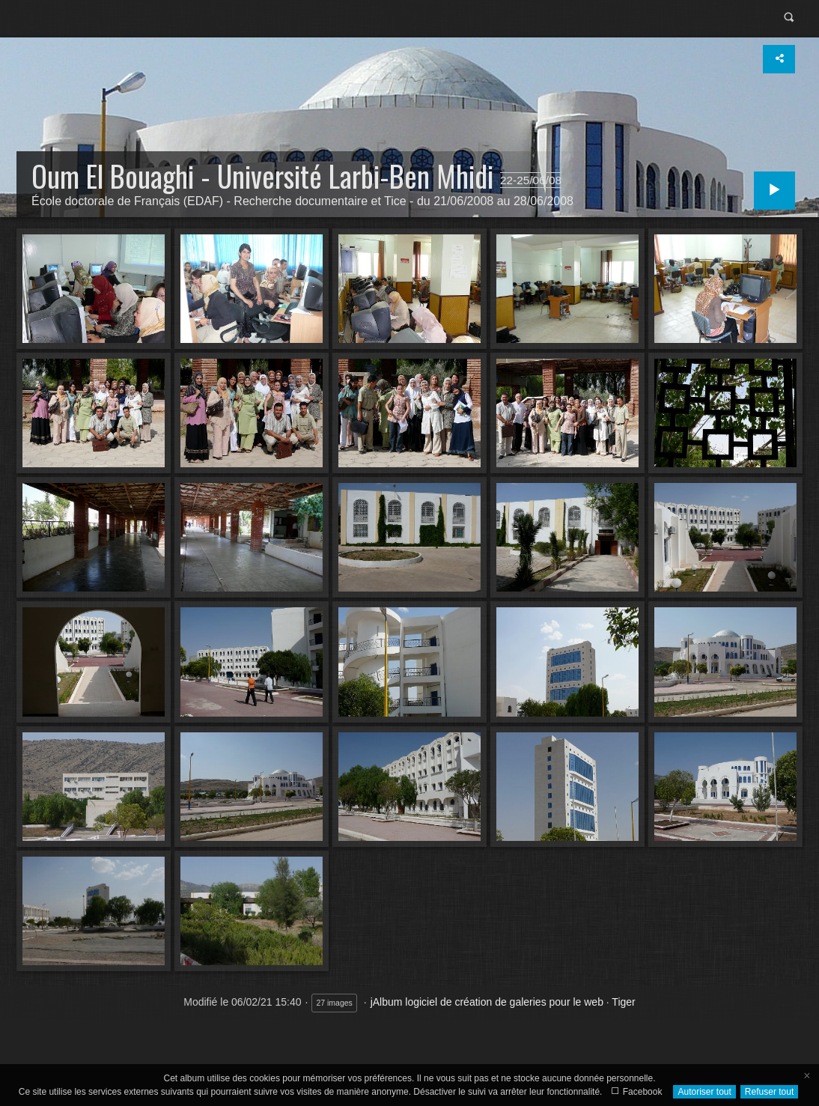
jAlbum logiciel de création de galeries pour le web (487, 1002)
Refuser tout (769, 1092)
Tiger (623, 1002)
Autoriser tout (704, 1092)
